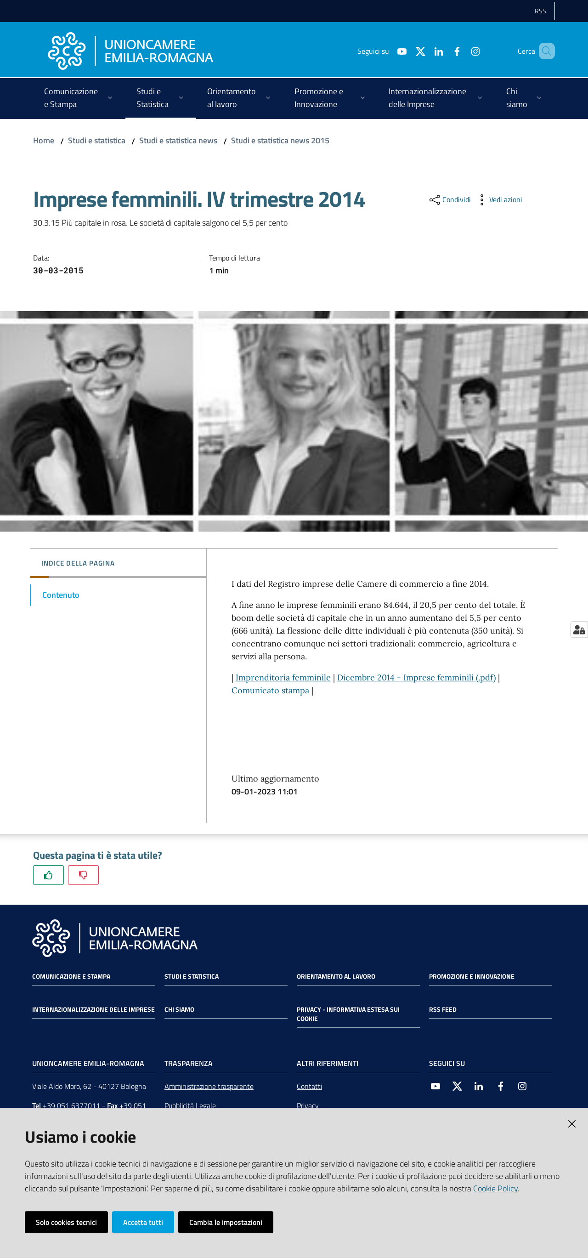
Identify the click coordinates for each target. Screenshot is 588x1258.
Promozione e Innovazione (471, 976)
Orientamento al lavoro (336, 976)
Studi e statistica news (178, 140)
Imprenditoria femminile (283, 677)
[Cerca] (544, 51)
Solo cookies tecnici (66, 1222)
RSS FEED (443, 1009)
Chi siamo (179, 1009)
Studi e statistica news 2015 (280, 140)
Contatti (309, 1086)
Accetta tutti (143, 1222)
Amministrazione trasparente (209, 1086)
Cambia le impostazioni (225, 1222)
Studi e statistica (96, 140)
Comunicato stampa (270, 690)
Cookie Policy (495, 1188)
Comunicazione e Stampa (71, 976)
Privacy (308, 1105)
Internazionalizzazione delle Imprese (93, 1009)
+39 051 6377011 (71, 1105)
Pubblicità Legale (190, 1105)
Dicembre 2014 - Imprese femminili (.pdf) (416, 677)
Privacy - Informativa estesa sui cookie (348, 1014)
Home (43, 140)
